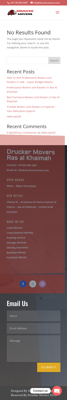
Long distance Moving (19, 232)
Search (54, 60)
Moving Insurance (16, 247)
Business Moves (15, 252)
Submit (48, 367)
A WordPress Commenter (22, 132)
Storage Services (16, 242)
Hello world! (14, 116)
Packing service (15, 237)
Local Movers (14, 227)
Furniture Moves (16, 257)
